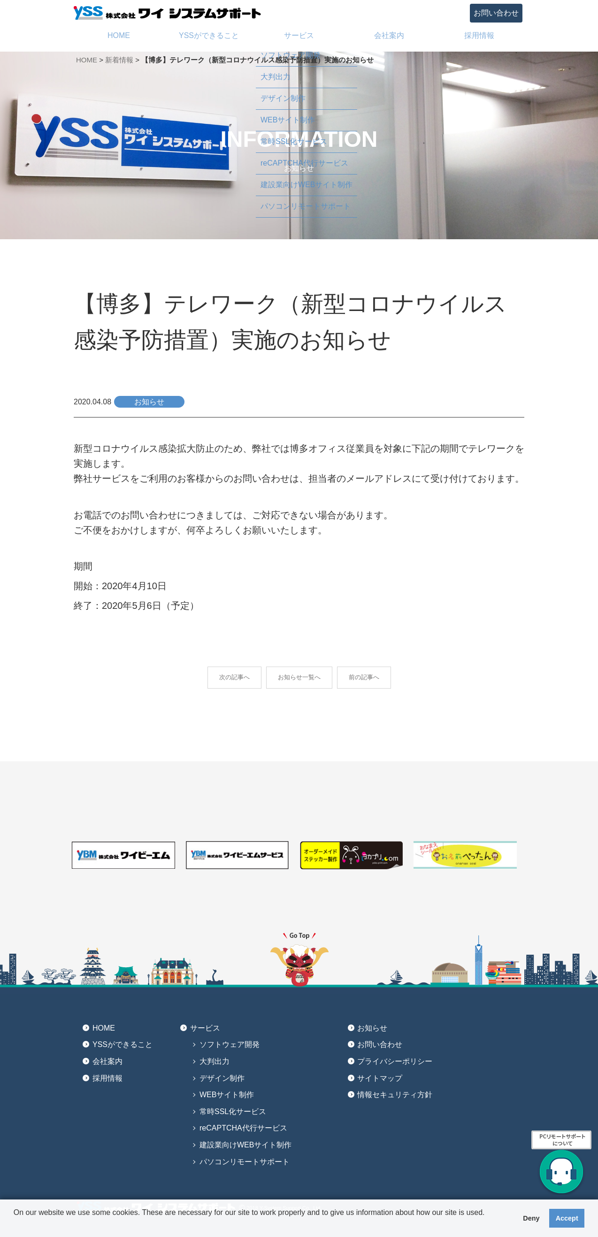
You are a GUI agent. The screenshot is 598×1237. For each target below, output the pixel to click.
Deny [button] (531, 1218)
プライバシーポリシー (394, 1061)
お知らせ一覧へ (299, 677)
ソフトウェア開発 (229, 1044)
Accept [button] (567, 1218)
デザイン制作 (222, 1078)
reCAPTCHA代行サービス (243, 1128)
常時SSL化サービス (232, 1112)
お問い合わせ (496, 13)
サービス (205, 1028)
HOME (86, 60)
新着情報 (119, 60)
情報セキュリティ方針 (394, 1095)
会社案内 (107, 1061)
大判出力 (214, 1061)
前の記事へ (364, 677)
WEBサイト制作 (226, 1095)
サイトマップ (379, 1078)
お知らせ (372, 1028)
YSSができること (122, 1044)
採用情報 (107, 1078)
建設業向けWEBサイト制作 (245, 1145)
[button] (15, 1224)
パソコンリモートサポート (244, 1162)
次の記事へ (234, 677)
